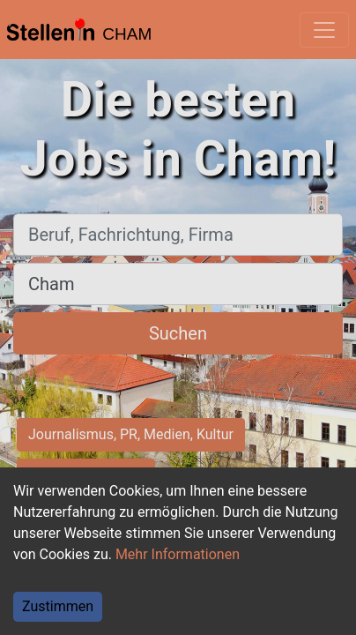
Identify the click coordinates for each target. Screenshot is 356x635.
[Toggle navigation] (324, 30)
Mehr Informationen (177, 554)
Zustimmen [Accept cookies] (57, 606)
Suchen (178, 333)
